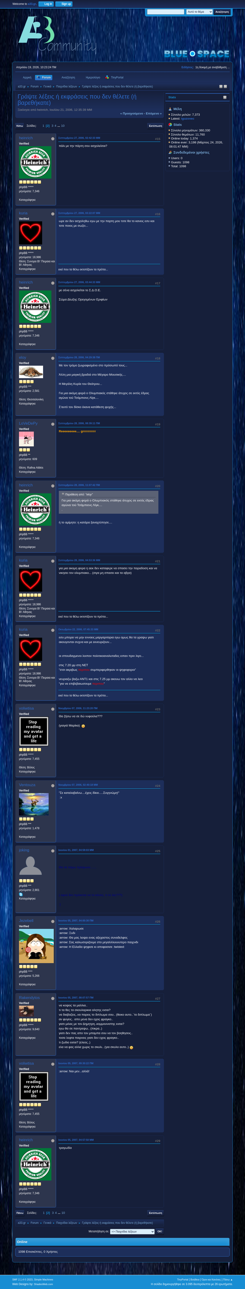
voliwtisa (26, 708)
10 (63, 125)
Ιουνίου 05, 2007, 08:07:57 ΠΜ (76, 997)
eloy (22, 357)
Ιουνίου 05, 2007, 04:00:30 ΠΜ (76, 920)
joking (24, 850)
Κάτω (19, 125)
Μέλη (177, 109)
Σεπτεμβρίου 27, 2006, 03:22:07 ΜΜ (79, 213)
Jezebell (26, 920)
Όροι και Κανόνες (211, 1279)
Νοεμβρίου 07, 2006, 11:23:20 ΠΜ (77, 708)
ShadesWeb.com (43, 1284)
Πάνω (19, 1213)
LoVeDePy (28, 423)
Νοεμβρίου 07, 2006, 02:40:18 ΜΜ (78, 784)
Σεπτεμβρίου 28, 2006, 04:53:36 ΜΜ (79, 560)
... (59, 125)
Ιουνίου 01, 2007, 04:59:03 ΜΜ (76, 850)
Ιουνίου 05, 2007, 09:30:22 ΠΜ (76, 1063)
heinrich (26, 138)
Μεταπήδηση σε (98, 1231)
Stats (172, 97)
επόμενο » (154, 113)
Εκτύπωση (155, 125)
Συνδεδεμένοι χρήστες (191, 152)
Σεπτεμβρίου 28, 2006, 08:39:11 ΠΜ (79, 423)
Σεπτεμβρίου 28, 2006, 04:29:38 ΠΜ (79, 357)
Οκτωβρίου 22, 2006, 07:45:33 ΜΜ (78, 629)
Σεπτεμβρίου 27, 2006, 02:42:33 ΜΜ (79, 137)
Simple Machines (43, 1279)
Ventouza (27, 785)
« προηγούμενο (131, 113)
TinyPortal (182, 1279)
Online (22, 1242)
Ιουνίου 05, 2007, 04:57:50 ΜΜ (76, 1139)
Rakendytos (29, 997)
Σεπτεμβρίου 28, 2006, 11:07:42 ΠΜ (79, 485)
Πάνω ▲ (228, 1279)
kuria (23, 213)
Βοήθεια (195, 1279)
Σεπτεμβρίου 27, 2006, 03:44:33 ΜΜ (79, 282)
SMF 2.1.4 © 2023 (22, 1279)
